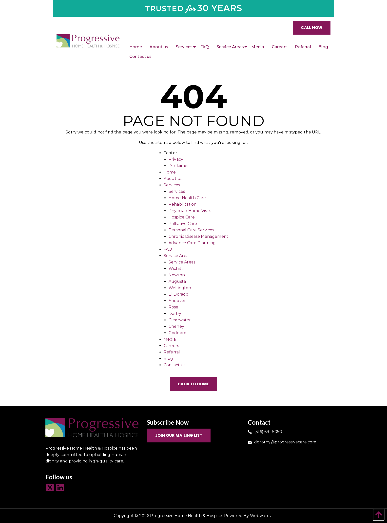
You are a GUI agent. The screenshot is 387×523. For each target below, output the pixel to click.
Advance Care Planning (192, 242)
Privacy (176, 159)
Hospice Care (182, 217)
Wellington (180, 287)
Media (170, 339)
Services (172, 185)
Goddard (178, 332)
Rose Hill (177, 307)
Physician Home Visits (190, 210)
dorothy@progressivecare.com (285, 442)
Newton (177, 275)
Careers (171, 345)
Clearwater (180, 320)
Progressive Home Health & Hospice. (186, 515)
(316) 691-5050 (268, 431)
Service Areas (177, 255)
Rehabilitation (182, 204)
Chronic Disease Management (198, 236)
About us (173, 178)
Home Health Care (187, 198)
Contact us (175, 365)
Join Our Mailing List (178, 435)
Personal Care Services (191, 230)
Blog (168, 358)
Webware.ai (261, 515)
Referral (172, 352)
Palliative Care (183, 223)
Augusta (177, 281)
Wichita (176, 268)
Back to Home (193, 384)
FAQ (168, 249)
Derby (175, 313)
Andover (177, 300)
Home (170, 172)
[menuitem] (136, 47)
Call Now (311, 27)
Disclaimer (179, 165)
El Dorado (178, 294)
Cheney (176, 326)
